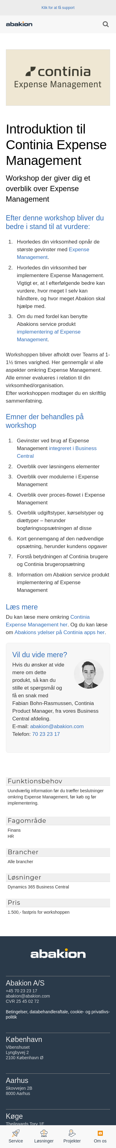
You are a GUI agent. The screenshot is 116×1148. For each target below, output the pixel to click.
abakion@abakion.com (57, 726)
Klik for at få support (58, 8)
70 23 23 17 (46, 734)
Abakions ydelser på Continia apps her (60, 632)
